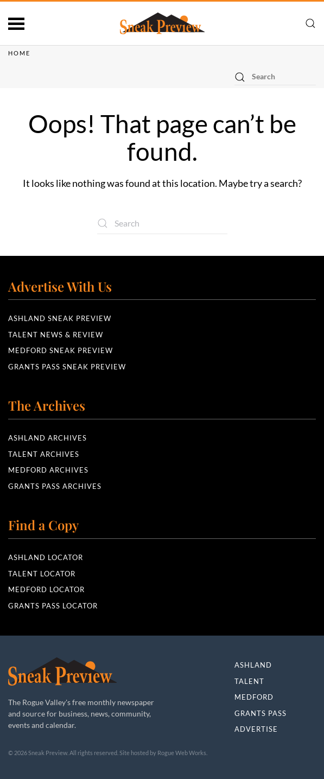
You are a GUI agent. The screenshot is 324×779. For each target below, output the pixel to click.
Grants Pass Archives (54, 486)
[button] (16, 23)
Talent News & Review (55, 334)
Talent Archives (43, 454)
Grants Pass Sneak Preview (67, 366)
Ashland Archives (47, 438)
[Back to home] (162, 23)
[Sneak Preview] (62, 670)
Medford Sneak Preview (60, 350)
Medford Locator (46, 589)
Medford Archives (48, 470)
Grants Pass (260, 713)
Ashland (253, 665)
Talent (249, 681)
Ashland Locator (45, 557)
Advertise (256, 729)
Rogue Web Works (181, 752)
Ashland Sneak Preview (59, 318)
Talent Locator (41, 573)
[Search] (275, 77)
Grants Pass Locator (53, 605)
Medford (254, 697)
